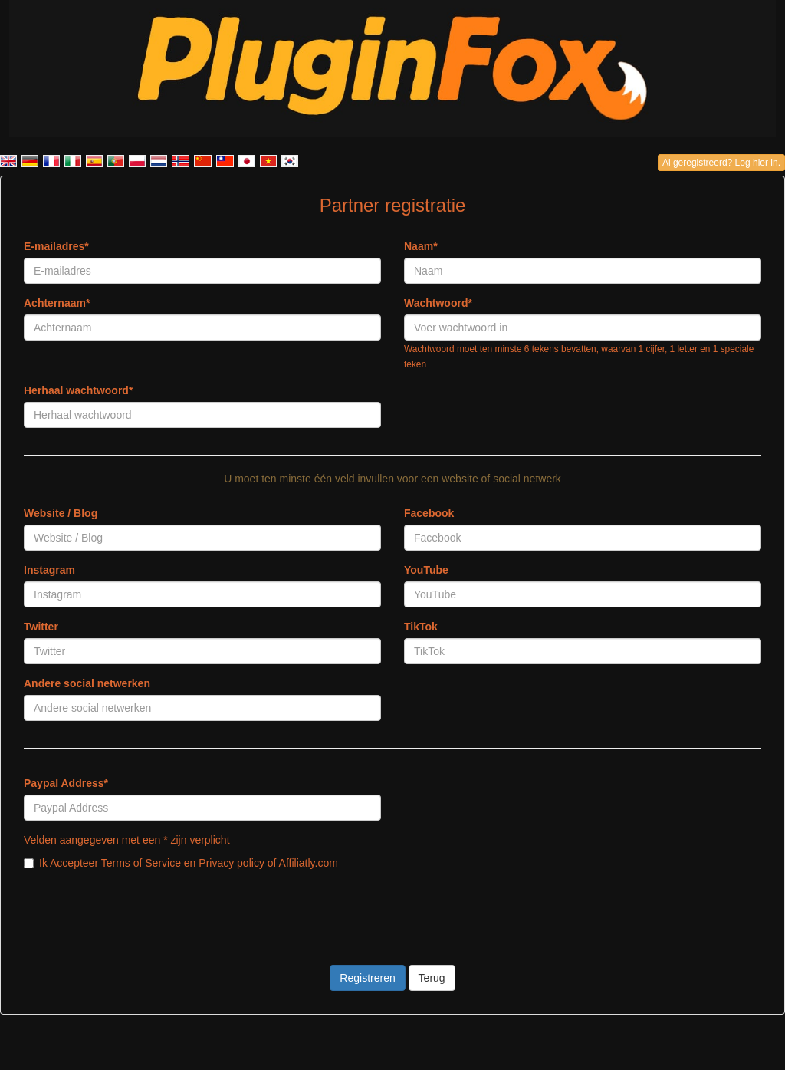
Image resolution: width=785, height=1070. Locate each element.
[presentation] (140, 908)
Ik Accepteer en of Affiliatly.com (181, 863)
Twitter (41, 627)
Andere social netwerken (87, 683)
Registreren (367, 978)
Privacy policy (231, 863)
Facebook (429, 513)
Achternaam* (57, 303)
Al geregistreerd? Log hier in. (721, 162)
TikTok (421, 627)
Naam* (421, 246)
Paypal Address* (66, 783)
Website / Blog (60, 513)
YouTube (426, 570)
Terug (432, 978)
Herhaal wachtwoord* (78, 390)
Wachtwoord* (438, 303)
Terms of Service (141, 863)
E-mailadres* (56, 246)
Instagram (49, 570)
